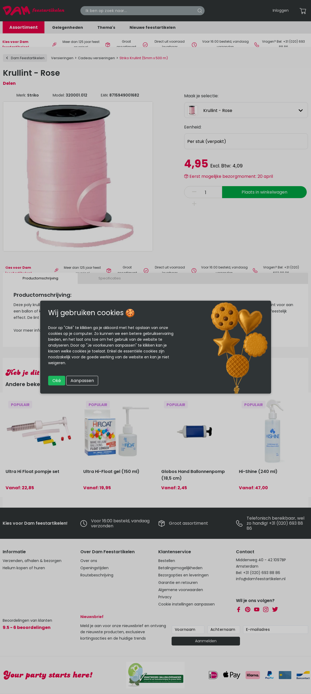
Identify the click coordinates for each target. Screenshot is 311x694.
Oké (56, 380)
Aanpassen (82, 380)
